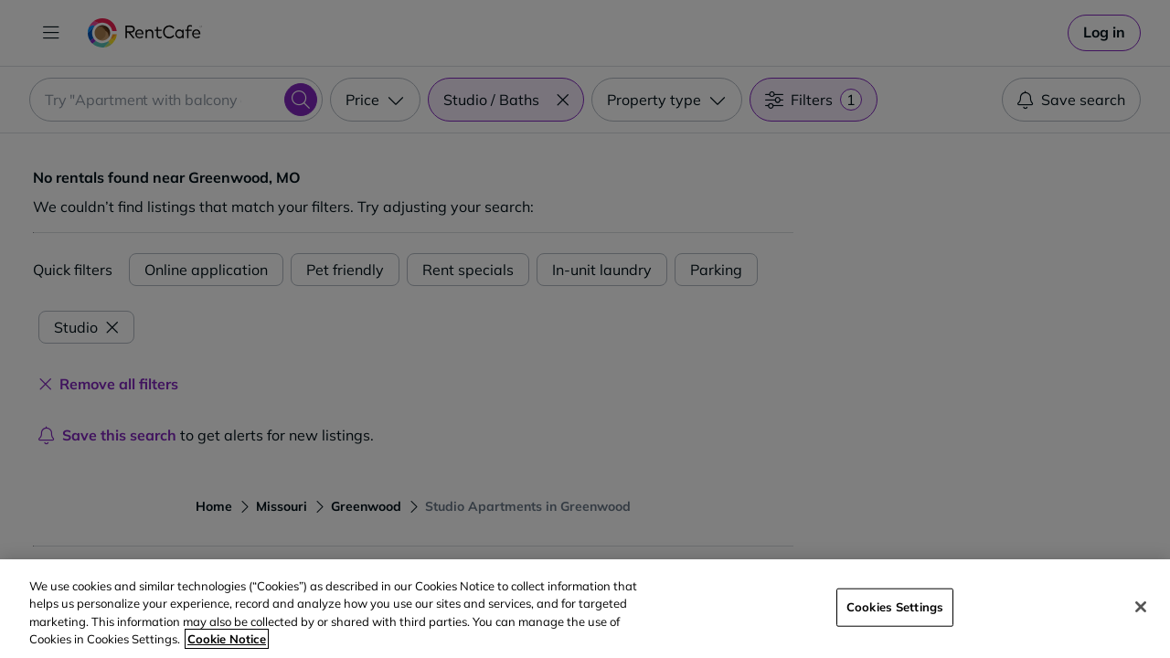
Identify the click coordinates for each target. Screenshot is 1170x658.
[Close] (1141, 607)
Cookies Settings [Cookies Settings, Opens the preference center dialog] (894, 607)
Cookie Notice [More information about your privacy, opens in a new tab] (226, 638)
